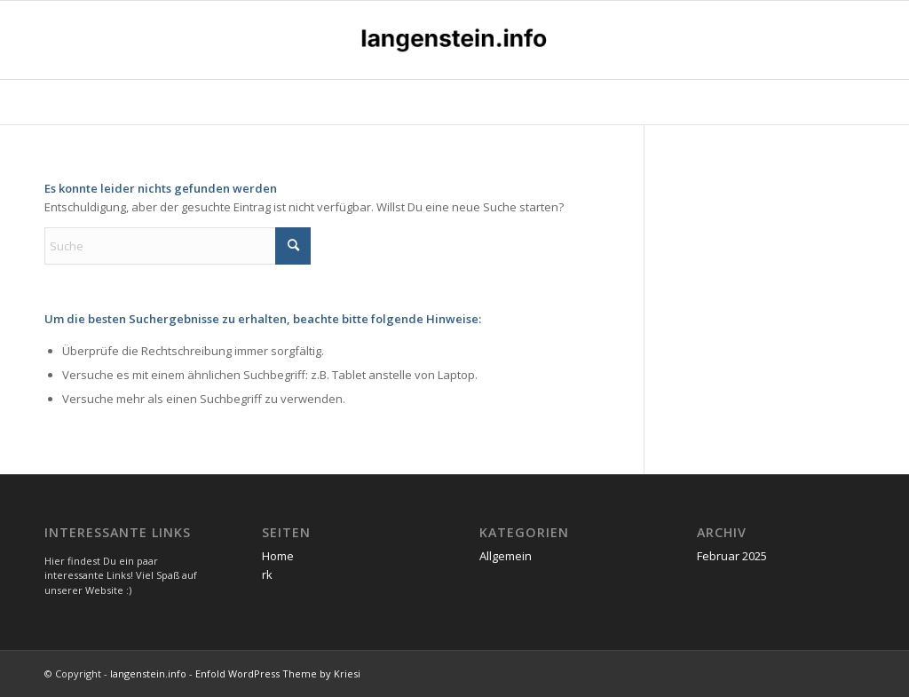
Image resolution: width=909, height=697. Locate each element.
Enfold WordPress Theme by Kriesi (277, 673)
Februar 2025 (732, 556)
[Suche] (177, 246)
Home (278, 556)
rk (267, 574)
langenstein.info (148, 673)
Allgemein (505, 556)
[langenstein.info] (454, 40)
